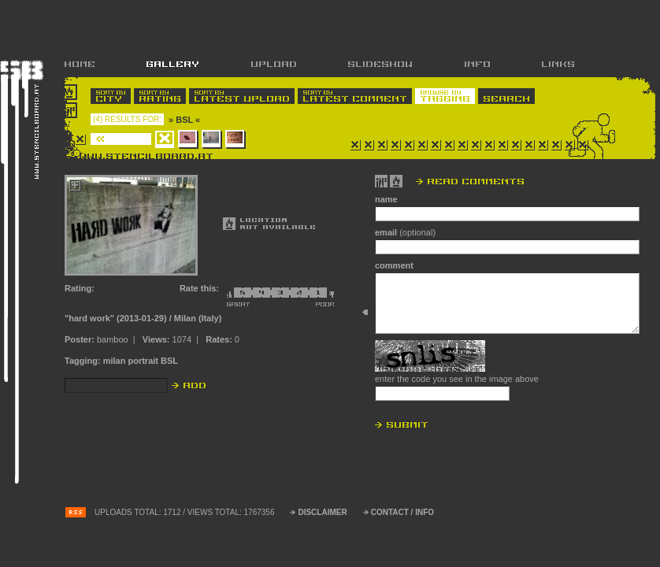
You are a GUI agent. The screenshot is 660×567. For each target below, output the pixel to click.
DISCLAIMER (322, 512)
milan (114, 360)
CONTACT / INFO (402, 512)
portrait (143, 360)
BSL (169, 360)
